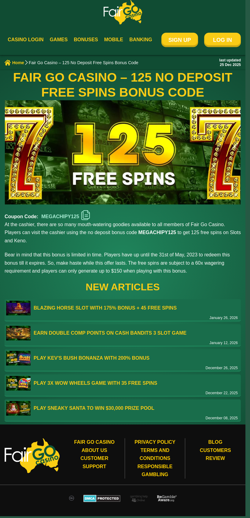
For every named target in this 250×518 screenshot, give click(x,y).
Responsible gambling (155, 470)
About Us (94, 450)
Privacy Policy (154, 442)
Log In (222, 40)
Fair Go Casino (94, 442)
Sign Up (179, 40)
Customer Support (94, 462)
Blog (215, 442)
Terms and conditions (155, 454)
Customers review (215, 454)
